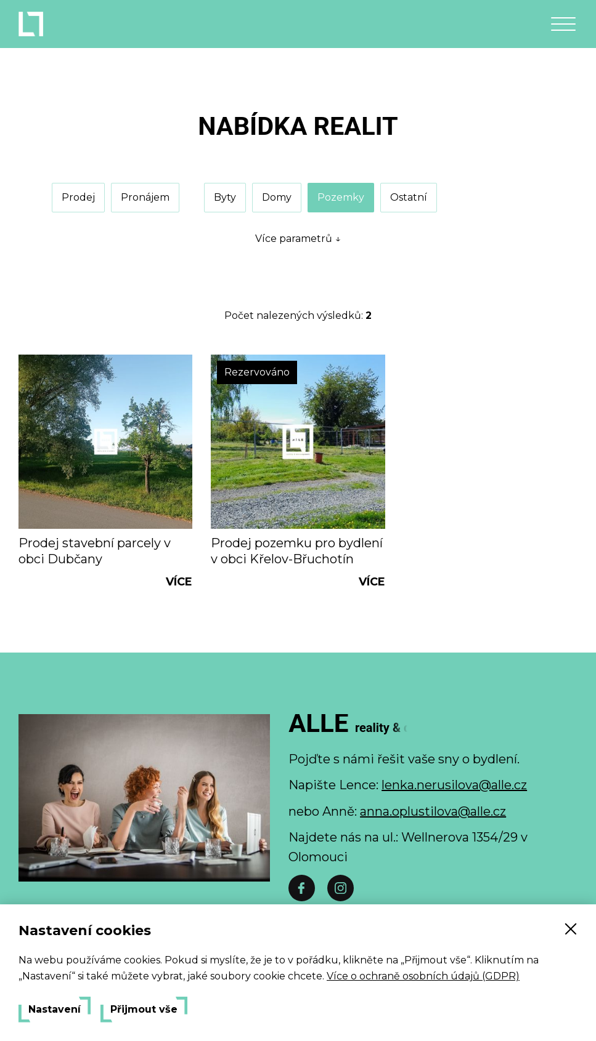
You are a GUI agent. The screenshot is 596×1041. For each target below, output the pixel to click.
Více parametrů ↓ (298, 238)
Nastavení (54, 1010)
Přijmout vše (143, 1010)
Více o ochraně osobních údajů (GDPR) (423, 976)
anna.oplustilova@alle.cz (433, 811)
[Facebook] (301, 888)
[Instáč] (340, 888)
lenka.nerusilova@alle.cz (454, 785)
